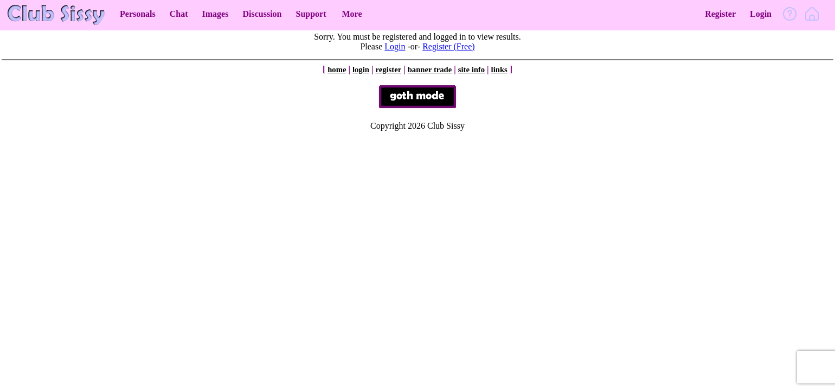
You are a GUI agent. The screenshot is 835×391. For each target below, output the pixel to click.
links (499, 69)
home (336, 69)
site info (471, 69)
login (360, 69)
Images (215, 13)
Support (311, 13)
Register (720, 13)
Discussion (261, 13)
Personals (138, 13)
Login (761, 13)
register (388, 69)
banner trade (430, 69)
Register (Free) (448, 46)
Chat (179, 13)
